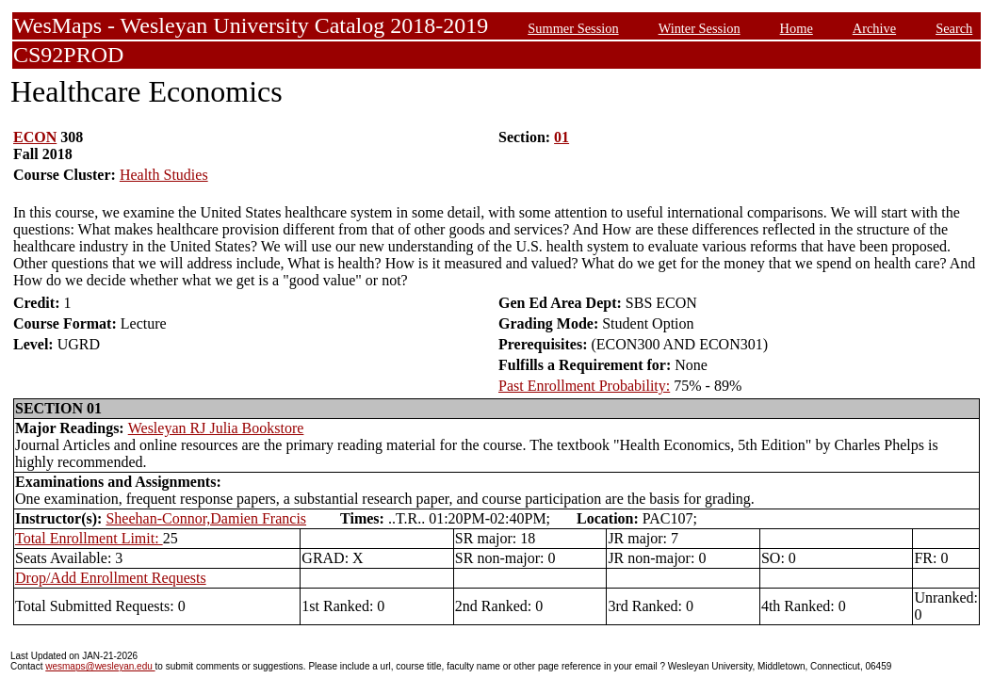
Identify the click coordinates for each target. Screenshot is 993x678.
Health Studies (164, 175)
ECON (35, 137)
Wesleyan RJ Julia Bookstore (216, 428)
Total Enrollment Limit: (89, 538)
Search (954, 28)
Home (796, 28)
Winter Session (700, 28)
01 (561, 137)
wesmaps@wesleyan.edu (100, 666)
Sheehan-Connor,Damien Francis (206, 518)
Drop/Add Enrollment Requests (110, 578)
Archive (874, 28)
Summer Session (573, 28)
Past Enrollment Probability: (584, 386)
